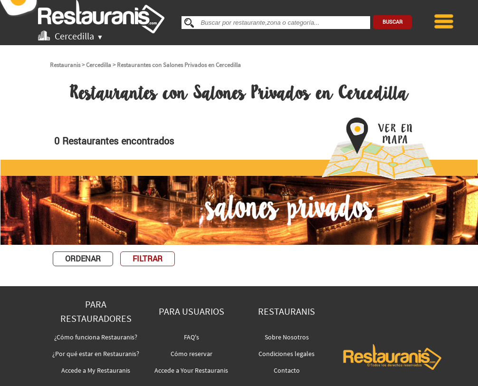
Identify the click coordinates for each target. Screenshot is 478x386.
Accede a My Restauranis (95, 370)
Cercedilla (98, 65)
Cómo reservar (191, 353)
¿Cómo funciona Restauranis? (95, 337)
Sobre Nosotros (287, 337)
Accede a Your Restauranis (191, 370)
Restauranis (65, 65)
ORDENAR (83, 258)
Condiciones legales (286, 353)
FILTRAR (148, 258)
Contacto (287, 370)
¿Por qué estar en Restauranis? (95, 353)
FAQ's (191, 337)
